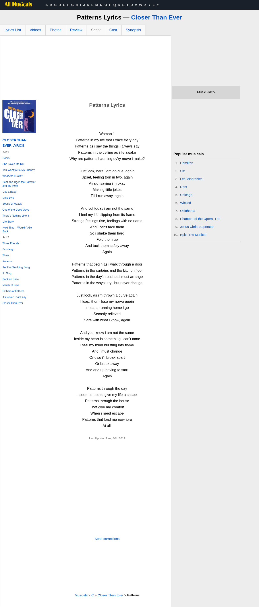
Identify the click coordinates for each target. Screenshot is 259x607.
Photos (56, 30)
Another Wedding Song (16, 267)
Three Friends (10, 243)
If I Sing (7, 273)
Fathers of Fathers (13, 291)
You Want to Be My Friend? (18, 170)
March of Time (10, 285)
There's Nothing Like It (15, 215)
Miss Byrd (8, 197)
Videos (35, 30)
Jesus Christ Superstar (197, 227)
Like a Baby (9, 191)
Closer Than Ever (156, 17)
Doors (6, 158)
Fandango (8, 249)
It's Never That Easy (14, 297)
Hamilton (186, 163)
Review (76, 30)
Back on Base (10, 279)
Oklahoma (187, 211)
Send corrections (107, 539)
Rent (183, 187)
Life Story (8, 221)
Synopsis (133, 30)
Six (182, 171)
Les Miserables (191, 179)
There (5, 255)
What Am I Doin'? (12, 176)
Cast (113, 30)
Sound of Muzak (12, 203)
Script (96, 30)
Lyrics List (12, 30)
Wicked (185, 203)
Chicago (186, 195)
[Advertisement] (85, 69)
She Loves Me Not (13, 164)
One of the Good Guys (15, 209)
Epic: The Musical (193, 235)
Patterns (7, 261)
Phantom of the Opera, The (200, 219)
